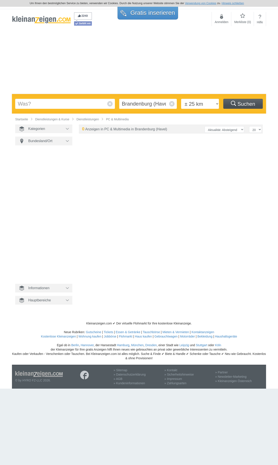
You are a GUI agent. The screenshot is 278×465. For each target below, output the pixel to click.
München (137, 345)
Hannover (87, 345)
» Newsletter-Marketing (231, 376)
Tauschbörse (151, 332)
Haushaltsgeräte (226, 336)
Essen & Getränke (128, 332)
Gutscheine (93, 332)
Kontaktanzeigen (203, 332)
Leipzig (184, 345)
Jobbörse (110, 336)
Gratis (147, 12)
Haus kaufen (143, 336)
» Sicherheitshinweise (179, 374)
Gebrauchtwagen (166, 336)
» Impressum (173, 379)
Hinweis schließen (233, 3)
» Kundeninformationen (129, 383)
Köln (218, 345)
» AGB (118, 379)
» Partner (221, 372)
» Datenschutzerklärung (130, 374)
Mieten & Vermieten (175, 332)
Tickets (108, 332)
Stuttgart (201, 345)
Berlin (75, 345)
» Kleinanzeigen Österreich (233, 381)
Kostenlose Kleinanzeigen (58, 336)
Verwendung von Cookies (200, 3)
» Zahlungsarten (175, 383)
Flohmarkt (125, 336)
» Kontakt (170, 370)
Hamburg (123, 345)
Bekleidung (204, 336)
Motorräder (187, 336)
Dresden (151, 345)
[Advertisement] (139, 61)
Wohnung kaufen (89, 336)
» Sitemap (120, 370)
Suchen (243, 104)
